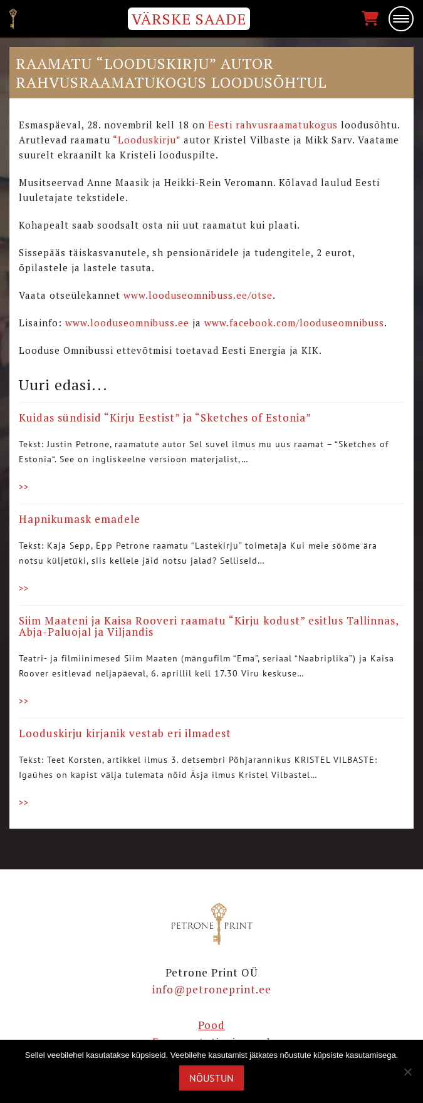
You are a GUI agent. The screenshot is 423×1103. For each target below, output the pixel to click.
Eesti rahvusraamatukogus (273, 124)
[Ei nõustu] (407, 1071)
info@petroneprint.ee (211, 989)
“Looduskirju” (146, 139)
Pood (211, 1025)
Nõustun (211, 1078)
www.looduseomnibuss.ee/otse (198, 295)
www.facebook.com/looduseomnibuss (294, 322)
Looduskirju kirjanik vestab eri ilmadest (125, 733)
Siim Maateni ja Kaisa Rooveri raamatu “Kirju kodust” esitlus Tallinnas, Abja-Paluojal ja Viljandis (209, 626)
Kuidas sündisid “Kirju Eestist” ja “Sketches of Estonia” (165, 417)
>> (24, 486)
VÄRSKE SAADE (189, 19)
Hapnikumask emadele (79, 519)
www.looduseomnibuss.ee (127, 322)
